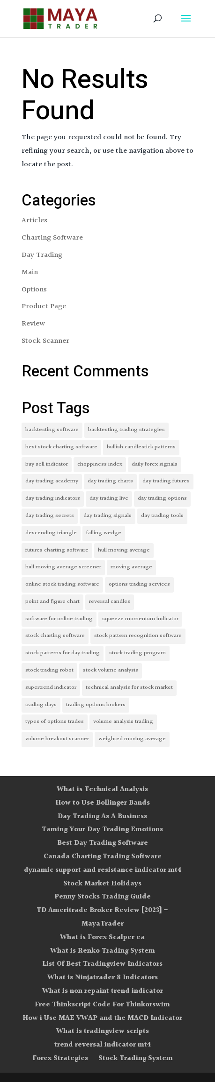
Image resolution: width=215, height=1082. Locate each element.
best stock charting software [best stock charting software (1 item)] (61, 447)
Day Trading (42, 255)
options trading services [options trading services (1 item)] (139, 584)
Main (30, 272)
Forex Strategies (60, 1058)
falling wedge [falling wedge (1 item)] (103, 533)
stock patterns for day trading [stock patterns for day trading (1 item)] (62, 653)
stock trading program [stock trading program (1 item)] (137, 653)
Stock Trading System (135, 1058)
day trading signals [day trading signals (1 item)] (107, 515)
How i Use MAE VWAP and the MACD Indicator (102, 1018)
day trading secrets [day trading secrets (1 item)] (49, 515)
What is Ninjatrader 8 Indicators (102, 977)
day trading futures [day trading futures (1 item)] (166, 481)
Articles (34, 220)
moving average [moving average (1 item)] (131, 567)
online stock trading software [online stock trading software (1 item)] (62, 584)
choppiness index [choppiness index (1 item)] (99, 464)
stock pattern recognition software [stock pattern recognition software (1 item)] (138, 635)
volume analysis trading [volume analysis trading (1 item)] (123, 721)
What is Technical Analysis (102, 789)
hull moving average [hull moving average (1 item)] (124, 550)
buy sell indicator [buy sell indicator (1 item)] (46, 464)
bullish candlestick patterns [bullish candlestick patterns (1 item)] (141, 447)
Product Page (44, 306)
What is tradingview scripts (102, 1031)
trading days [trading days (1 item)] (41, 704)
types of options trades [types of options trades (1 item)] (54, 721)
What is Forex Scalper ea (102, 937)
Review (33, 324)
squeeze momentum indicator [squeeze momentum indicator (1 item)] (140, 619)
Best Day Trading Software (102, 843)
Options (34, 290)
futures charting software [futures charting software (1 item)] (57, 550)
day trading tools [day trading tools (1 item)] (162, 515)
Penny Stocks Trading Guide (102, 896)
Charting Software (52, 238)
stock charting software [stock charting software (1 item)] (55, 635)
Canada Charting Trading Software (103, 856)
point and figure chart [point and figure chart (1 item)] (52, 601)
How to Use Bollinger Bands (102, 803)
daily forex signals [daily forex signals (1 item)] (155, 464)
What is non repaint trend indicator (102, 991)
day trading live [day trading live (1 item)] (108, 498)
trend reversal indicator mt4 (102, 1045)
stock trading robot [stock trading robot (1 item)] (49, 670)
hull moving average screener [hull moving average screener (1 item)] (63, 567)
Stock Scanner (45, 341)
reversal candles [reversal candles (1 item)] (109, 601)
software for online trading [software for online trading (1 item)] (59, 619)
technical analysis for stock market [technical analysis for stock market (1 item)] (129, 687)
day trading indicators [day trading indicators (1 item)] (52, 498)
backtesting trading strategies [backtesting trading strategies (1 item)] (126, 429)
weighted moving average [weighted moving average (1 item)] (132, 739)
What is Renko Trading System (102, 951)
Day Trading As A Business (102, 816)
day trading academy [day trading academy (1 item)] (51, 481)
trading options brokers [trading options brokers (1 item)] (96, 704)
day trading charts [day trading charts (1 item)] (110, 481)
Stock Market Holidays (102, 883)
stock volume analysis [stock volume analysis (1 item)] (110, 670)
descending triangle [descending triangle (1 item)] (51, 533)
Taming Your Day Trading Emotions (102, 829)
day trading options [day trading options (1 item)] (162, 498)
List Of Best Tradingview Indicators (102, 964)
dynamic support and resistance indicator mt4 (102, 870)
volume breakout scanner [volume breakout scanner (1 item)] (57, 739)
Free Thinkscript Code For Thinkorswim (102, 1004)
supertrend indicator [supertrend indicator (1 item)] (50, 687)
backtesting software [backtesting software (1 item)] (52, 429)
